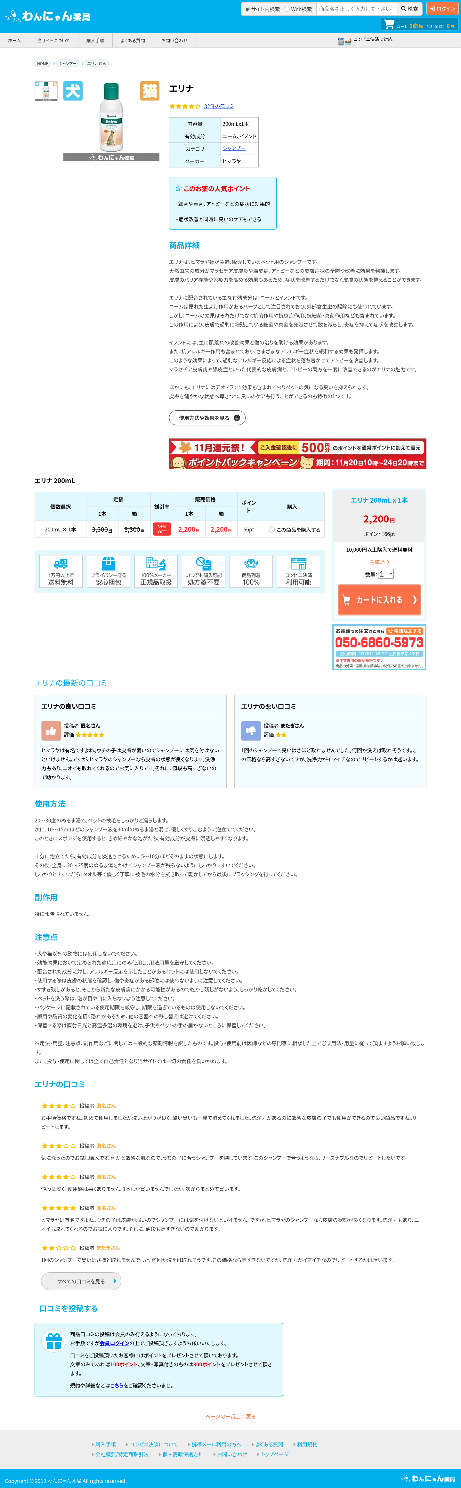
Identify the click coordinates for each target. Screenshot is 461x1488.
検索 (409, 9)
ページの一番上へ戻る (230, 1416)
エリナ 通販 (97, 63)
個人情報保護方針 (182, 1454)
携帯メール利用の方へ (217, 1444)
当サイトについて (53, 40)
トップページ (275, 1454)
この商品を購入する (298, 529)
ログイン (442, 8)
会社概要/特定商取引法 (122, 1454)
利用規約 (307, 1444)
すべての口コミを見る (81, 1281)
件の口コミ (219, 106)
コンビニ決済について (154, 1444)
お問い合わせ (174, 40)
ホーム (14, 40)
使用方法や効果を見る (204, 418)
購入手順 (95, 40)
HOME (42, 63)
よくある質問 (133, 40)
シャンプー (67, 63)
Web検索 (298, 9)
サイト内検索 (262, 9)
